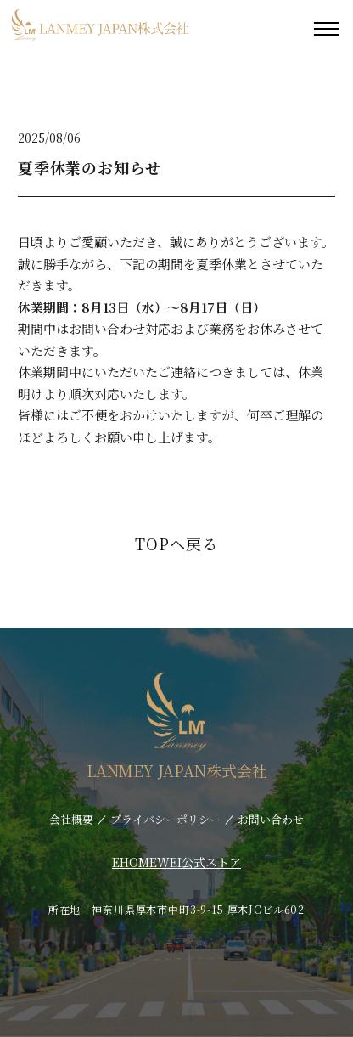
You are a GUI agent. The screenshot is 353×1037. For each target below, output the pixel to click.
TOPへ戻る (176, 544)
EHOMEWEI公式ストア (176, 862)
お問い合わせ (271, 819)
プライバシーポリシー (165, 819)
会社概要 (71, 819)
